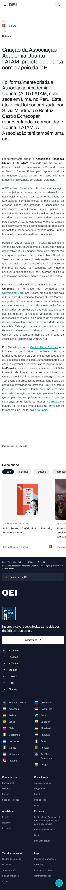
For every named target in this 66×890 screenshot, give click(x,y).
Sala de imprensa (10, 876)
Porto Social (40, 409)
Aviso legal (39, 864)
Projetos (38, 794)
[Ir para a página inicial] (13, 4)
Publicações (40, 800)
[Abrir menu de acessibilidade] (59, 883)
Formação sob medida (44, 829)
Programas (39, 788)
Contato (6, 881)
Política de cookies (43, 870)
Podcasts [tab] (41, 471)
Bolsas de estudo (42, 841)
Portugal (30, 562)
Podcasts (6, 828)
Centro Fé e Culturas (44, 347)
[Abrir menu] (4, 4)
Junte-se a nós (9, 870)
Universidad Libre (13, 292)
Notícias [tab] (23, 471)
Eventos (6, 817)
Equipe (5, 794)
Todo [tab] (8, 471)
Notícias (41, 562)
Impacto (38, 805)
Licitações (7, 864)
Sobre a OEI (8, 783)
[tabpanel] (33, 515)
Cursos (37, 835)
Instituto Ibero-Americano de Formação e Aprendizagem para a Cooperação (47, 820)
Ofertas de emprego (11, 859)
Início (20, 562)
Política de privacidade (45, 859)
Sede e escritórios (10, 800)
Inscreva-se (33, 640)
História (6, 788)
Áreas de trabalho (42, 783)
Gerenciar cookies (42, 876)
